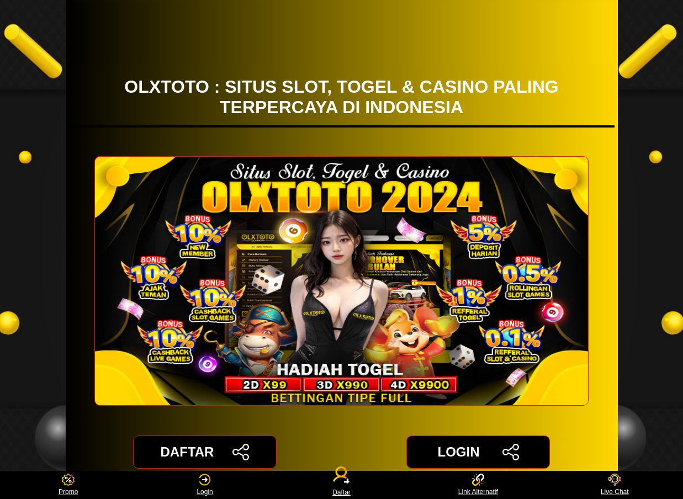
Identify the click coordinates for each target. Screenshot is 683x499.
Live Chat (615, 485)
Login (205, 485)
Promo (68, 485)
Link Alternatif (478, 485)
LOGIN (477, 452)
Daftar (341, 485)
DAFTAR (205, 452)
